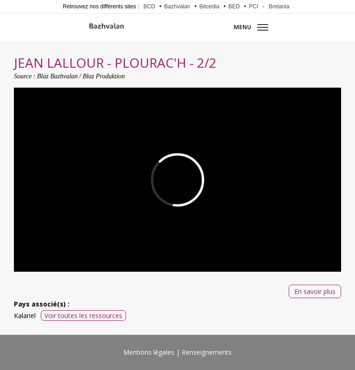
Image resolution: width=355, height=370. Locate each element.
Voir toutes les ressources (83, 315)
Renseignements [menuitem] (207, 352)
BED (234, 6)
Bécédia (209, 6)
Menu (251, 27)
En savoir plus (315, 291)
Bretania (279, 6)
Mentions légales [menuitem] (148, 352)
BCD (149, 6)
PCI (253, 6)
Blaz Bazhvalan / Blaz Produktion (81, 76)
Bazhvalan (177, 6)
